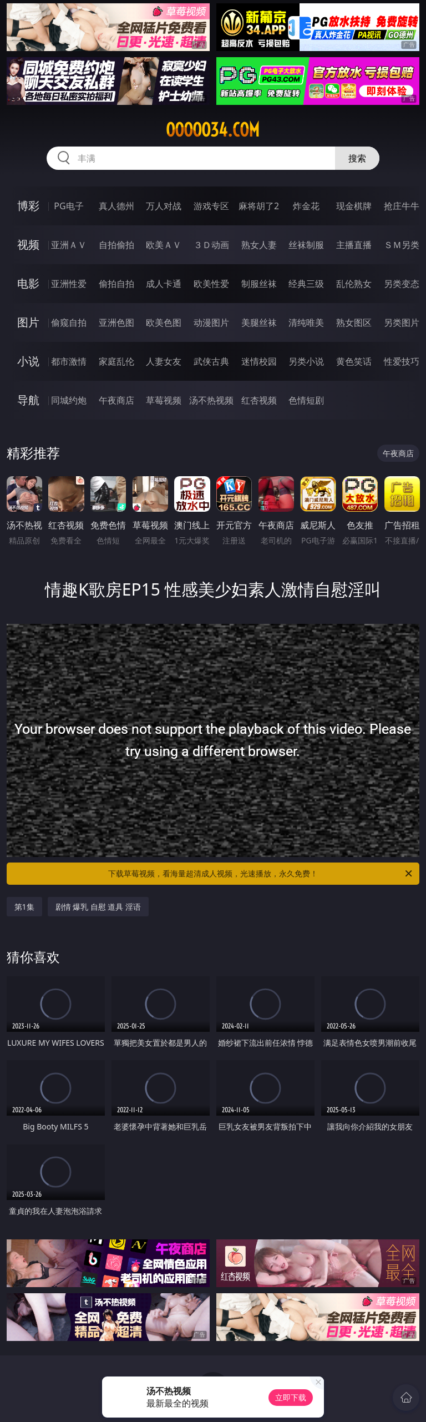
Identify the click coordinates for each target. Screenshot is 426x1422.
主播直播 (354, 245)
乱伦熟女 (354, 284)
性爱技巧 (401, 361)
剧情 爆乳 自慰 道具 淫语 (98, 906)
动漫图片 (211, 322)
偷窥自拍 (69, 322)
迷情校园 (259, 361)
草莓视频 (163, 400)
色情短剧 (306, 400)
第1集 (24, 906)
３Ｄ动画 (211, 245)
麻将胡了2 (259, 206)
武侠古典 (211, 361)
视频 (28, 244)
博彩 (28, 205)
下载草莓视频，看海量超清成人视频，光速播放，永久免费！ (261, 873)
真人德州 (116, 206)
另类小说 (306, 361)
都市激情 (69, 361)
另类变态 (401, 284)
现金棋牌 (354, 206)
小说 (28, 361)
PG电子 (68, 206)
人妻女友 (163, 361)
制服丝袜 (259, 284)
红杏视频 (259, 400)
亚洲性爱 (69, 284)
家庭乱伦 (116, 361)
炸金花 (306, 206)
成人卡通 (163, 284)
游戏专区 (211, 206)
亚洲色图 (116, 322)
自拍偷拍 (116, 245)
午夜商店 (116, 400)
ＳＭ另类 (401, 245)
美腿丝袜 (259, 322)
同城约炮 (69, 400)
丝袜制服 (306, 245)
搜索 (357, 158)
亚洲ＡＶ (69, 245)
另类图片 (401, 322)
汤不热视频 (211, 400)
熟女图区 (354, 322)
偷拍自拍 (116, 284)
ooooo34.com (213, 130)
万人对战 (163, 206)
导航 (28, 399)
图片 (28, 322)
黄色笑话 (354, 361)
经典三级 (306, 284)
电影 (28, 283)
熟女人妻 (259, 245)
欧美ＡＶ (163, 245)
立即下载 (290, 1397)
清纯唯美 (306, 322)
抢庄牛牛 (401, 206)
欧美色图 (163, 322)
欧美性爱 (211, 284)
